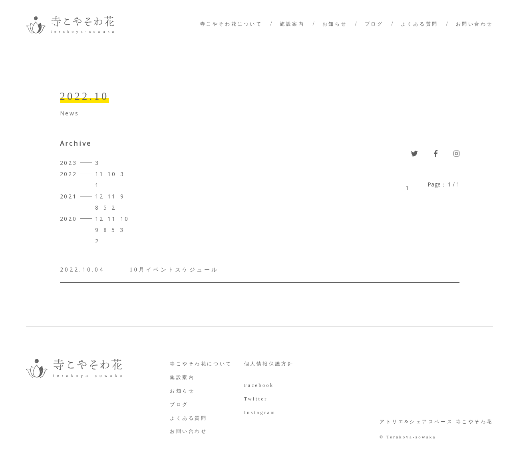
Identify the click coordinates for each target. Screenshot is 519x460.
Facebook (259, 385)
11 (99, 174)
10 (111, 174)
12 (99, 196)
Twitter (256, 399)
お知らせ (334, 24)
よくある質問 (419, 24)
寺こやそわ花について (231, 24)
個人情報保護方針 (269, 364)
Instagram (260, 412)
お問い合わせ (474, 24)
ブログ (374, 24)
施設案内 (292, 24)
